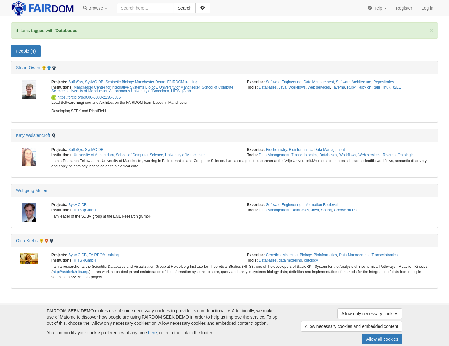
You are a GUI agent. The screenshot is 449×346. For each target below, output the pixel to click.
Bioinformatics (300, 149)
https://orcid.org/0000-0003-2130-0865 (86, 97)
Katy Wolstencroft (33, 135)
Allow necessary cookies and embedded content (351, 326)
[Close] (431, 30)
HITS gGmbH (182, 91)
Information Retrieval (320, 205)
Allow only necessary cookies (369, 313)
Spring (326, 210)
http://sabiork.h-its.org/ (71, 272)
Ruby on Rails (369, 87)
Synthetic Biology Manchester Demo (135, 82)
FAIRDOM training (182, 82)
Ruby (351, 87)
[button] (95, 8)
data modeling (290, 260)
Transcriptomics (304, 155)
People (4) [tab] (26, 51)
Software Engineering (284, 82)
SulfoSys (75, 82)
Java (283, 87)
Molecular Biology (296, 255)
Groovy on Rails (347, 210)
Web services (319, 87)
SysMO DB (94, 82)
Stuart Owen (28, 67)
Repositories (383, 82)
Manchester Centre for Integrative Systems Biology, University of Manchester (137, 87)
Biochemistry (276, 149)
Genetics (273, 255)
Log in (427, 8)
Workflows (297, 87)
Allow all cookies (382, 339)
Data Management (318, 82)
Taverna (338, 87)
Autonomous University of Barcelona (139, 91)
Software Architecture (353, 82)
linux (386, 87)
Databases (268, 87)
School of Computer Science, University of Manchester (161, 155)
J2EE (396, 87)
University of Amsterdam (94, 155)
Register (404, 8)
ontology (311, 260)
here (152, 332)
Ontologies (407, 155)
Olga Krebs (27, 240)
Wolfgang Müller (31, 190)
